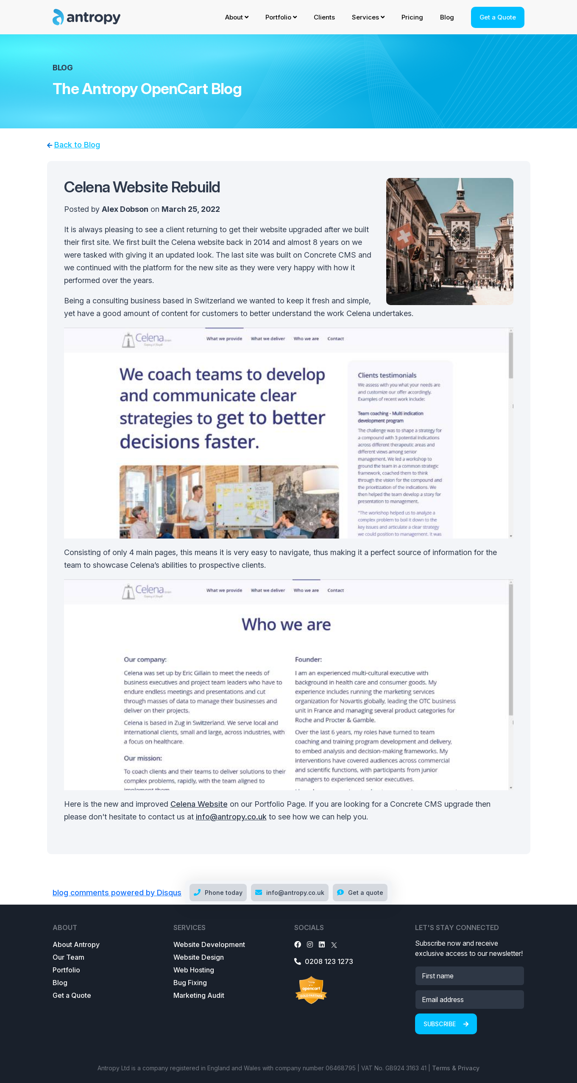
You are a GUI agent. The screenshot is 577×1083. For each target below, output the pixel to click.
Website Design (198, 957)
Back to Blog (77, 144)
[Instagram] (310, 944)
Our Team (68, 957)
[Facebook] (297, 944)
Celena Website (199, 804)
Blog (447, 17)
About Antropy (76, 944)
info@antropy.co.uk (231, 816)
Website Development (209, 944)
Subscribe (446, 1023)
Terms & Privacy (455, 1068)
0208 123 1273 (323, 961)
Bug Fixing (190, 982)
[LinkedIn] (322, 944)
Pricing (412, 17)
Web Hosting (193, 970)
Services (368, 17)
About (236, 17)
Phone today (218, 892)
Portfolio (281, 17)
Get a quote (360, 892)
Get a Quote (497, 17)
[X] (334, 944)
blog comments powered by (117, 892)
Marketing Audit (198, 995)
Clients (324, 17)
